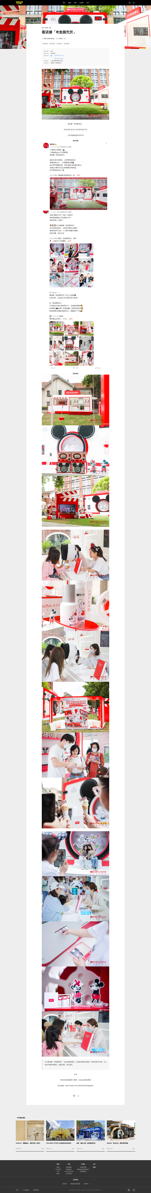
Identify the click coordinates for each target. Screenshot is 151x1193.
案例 (46, 27)
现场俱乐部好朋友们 (83, 1169)
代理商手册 (83, 1167)
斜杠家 (64, 1183)
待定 (50, 27)
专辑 (69, 1164)
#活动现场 (45, 43)
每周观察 (69, 1167)
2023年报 (69, 1173)
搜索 (94, 1167)
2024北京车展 (69, 1171)
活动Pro (86, 1183)
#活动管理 (52, 43)
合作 (94, 1164)
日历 (58, 1171)
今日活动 (58, 1169)
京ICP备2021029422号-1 (95, 1190)
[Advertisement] (75, 1109)
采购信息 (69, 1169)
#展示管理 (66, 43)
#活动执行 (59, 43)
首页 (43, 27)
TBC (64, 38)
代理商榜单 (83, 1171)
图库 (58, 1173)
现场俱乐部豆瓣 (75, 1183)
